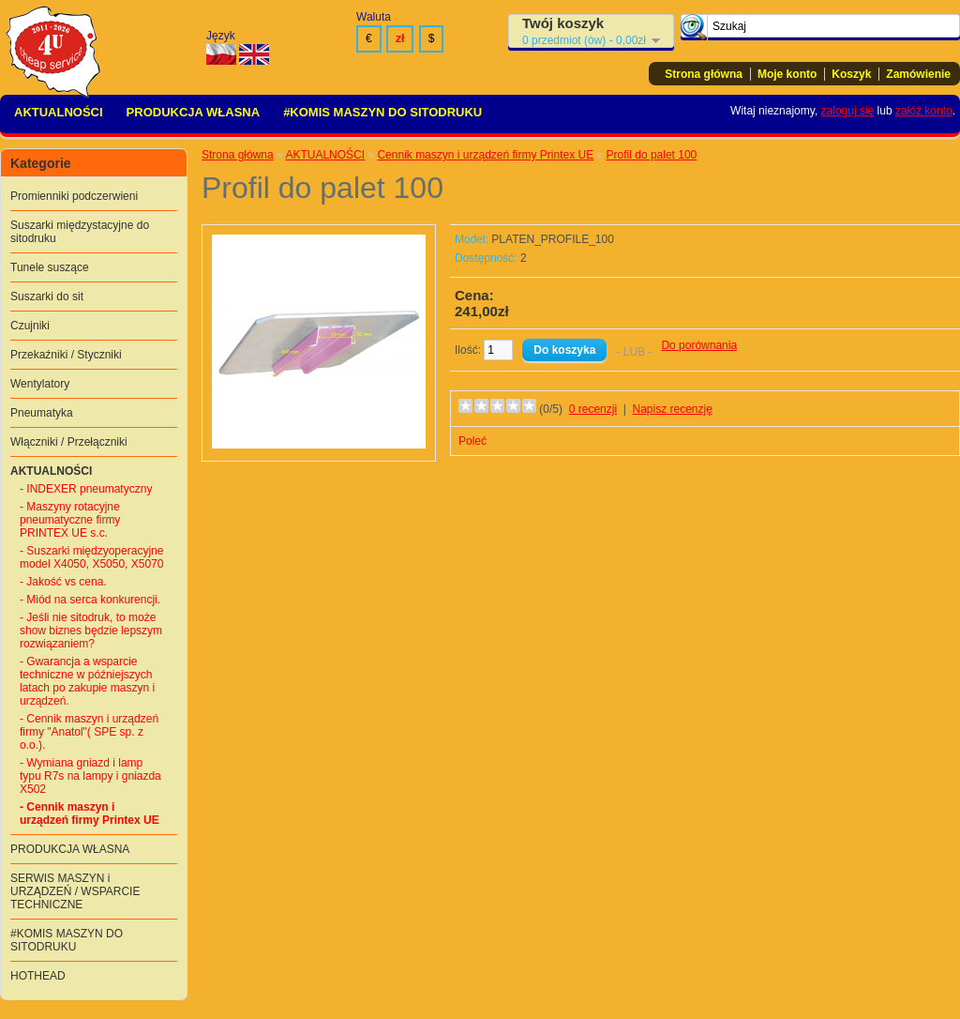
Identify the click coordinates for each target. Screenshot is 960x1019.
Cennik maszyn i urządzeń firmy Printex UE (485, 154)
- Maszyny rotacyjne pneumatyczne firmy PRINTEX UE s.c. (70, 520)
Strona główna (703, 74)
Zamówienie (918, 74)
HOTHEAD (38, 975)
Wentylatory (39, 383)
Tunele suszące (49, 267)
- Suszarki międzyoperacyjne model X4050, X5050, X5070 (91, 557)
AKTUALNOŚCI (58, 112)
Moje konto (787, 74)
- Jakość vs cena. (63, 581)
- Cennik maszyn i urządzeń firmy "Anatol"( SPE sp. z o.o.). (89, 732)
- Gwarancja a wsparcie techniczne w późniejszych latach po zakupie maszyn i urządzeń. (87, 681)
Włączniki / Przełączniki (69, 442)
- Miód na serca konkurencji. (90, 599)
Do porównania (699, 345)
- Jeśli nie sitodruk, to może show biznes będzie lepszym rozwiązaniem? (91, 630)
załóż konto (923, 110)
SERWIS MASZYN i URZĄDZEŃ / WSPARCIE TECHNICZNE (75, 891)
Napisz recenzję (672, 409)
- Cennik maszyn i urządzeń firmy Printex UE (89, 813)
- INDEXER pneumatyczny (86, 488)
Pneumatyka (41, 412)
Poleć (472, 441)
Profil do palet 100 (652, 154)
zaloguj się (848, 110)
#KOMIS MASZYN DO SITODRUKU (382, 112)
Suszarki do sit (46, 296)
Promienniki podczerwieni (74, 196)
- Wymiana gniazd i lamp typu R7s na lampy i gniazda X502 (90, 776)
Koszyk (851, 74)
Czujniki (30, 325)
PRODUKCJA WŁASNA (194, 112)
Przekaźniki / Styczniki (66, 354)
